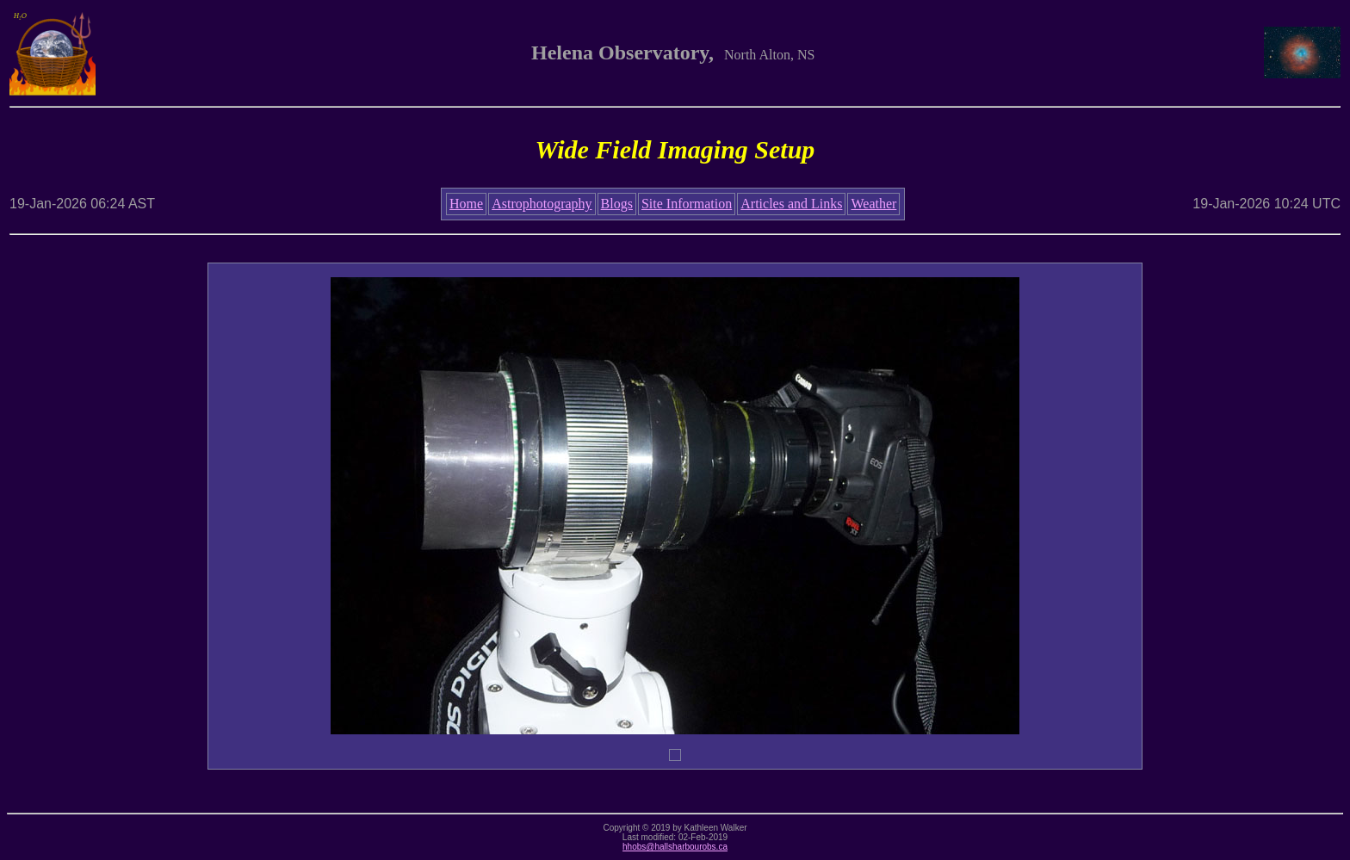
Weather (873, 203)
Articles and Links (791, 203)
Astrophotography (541, 203)
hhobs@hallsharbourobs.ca (675, 846)
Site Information (686, 203)
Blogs (617, 203)
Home (466, 203)
